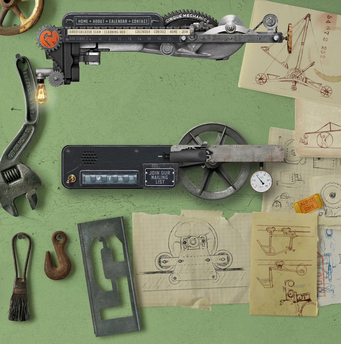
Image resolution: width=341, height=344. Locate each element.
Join (184, 32)
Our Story (77, 39)
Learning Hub (114, 32)
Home (83, 21)
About (99, 21)
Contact (140, 21)
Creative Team (90, 32)
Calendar (118, 21)
